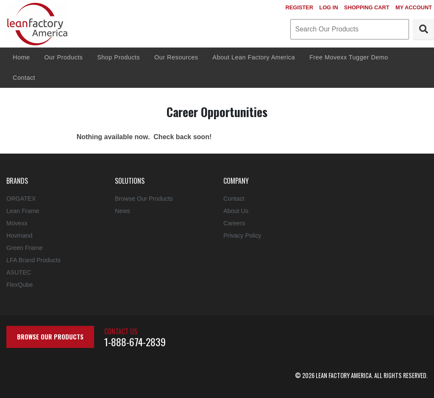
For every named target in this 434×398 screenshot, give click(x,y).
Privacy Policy (242, 235)
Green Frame (24, 247)
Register (299, 7)
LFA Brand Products (33, 260)
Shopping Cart (366, 7)
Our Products (63, 57)
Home (21, 57)
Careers (234, 223)
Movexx (17, 223)
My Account (413, 7)
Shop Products (118, 57)
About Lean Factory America (253, 57)
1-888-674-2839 (135, 341)
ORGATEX (21, 198)
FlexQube (19, 284)
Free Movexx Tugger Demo (348, 57)
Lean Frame (22, 210)
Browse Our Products (144, 198)
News (122, 210)
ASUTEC (18, 272)
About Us (235, 210)
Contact (24, 77)
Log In (328, 7)
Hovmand (19, 235)
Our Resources (176, 57)
